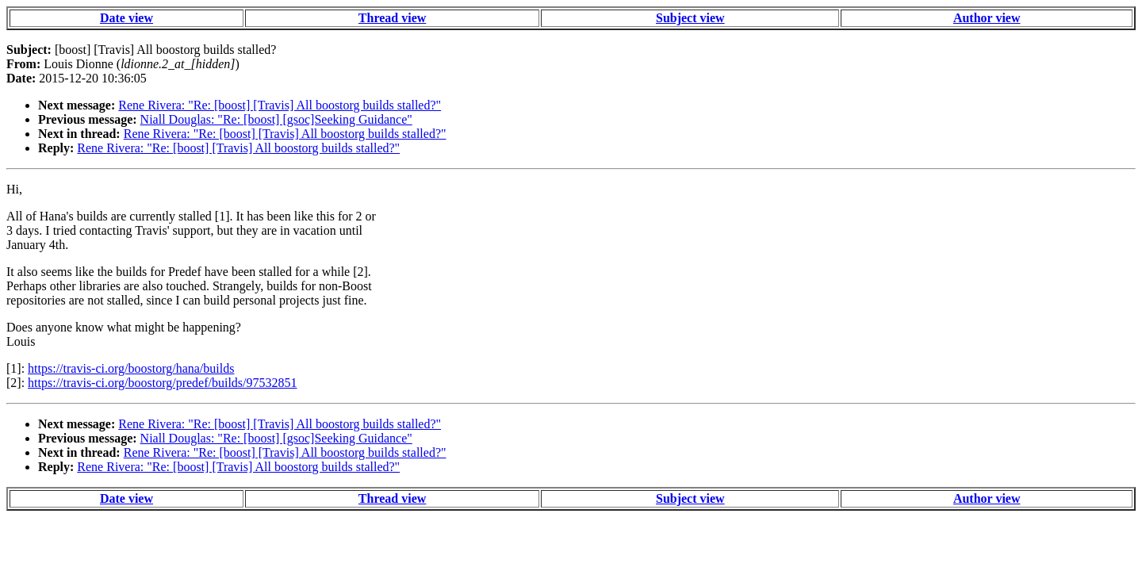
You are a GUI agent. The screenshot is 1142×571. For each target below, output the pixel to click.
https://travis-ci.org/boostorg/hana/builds (131, 368)
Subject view (690, 18)
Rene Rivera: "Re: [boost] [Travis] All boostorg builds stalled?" (279, 105)
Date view (126, 18)
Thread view (392, 18)
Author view (987, 18)
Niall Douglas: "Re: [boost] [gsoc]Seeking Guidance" (276, 119)
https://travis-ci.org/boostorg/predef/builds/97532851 (162, 382)
